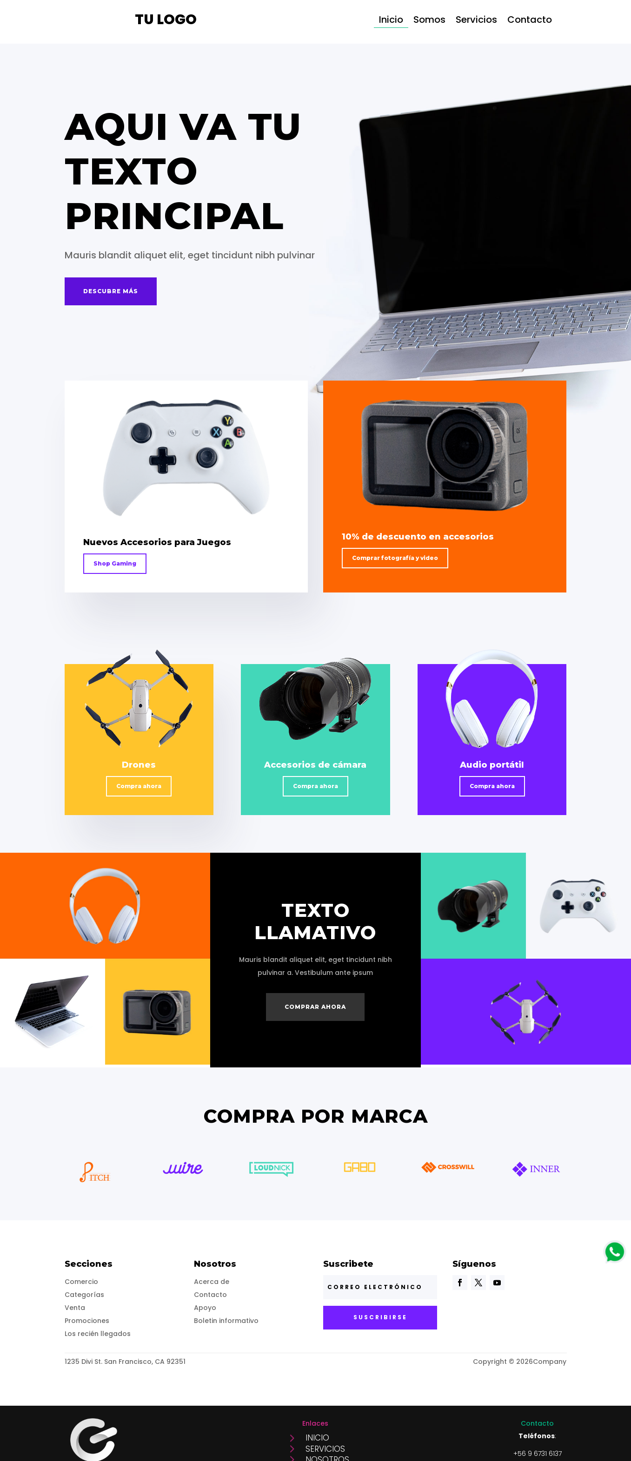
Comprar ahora (315, 1006)
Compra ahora (138, 786)
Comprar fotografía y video (395, 557)
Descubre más (110, 291)
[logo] (614, 1260)
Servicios (476, 21)
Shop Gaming (114, 563)
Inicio (391, 21)
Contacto (529, 21)
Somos (429, 21)
